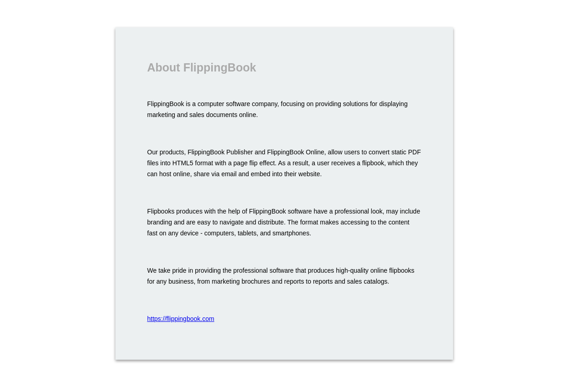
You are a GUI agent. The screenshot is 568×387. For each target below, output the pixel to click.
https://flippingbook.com (180, 318)
